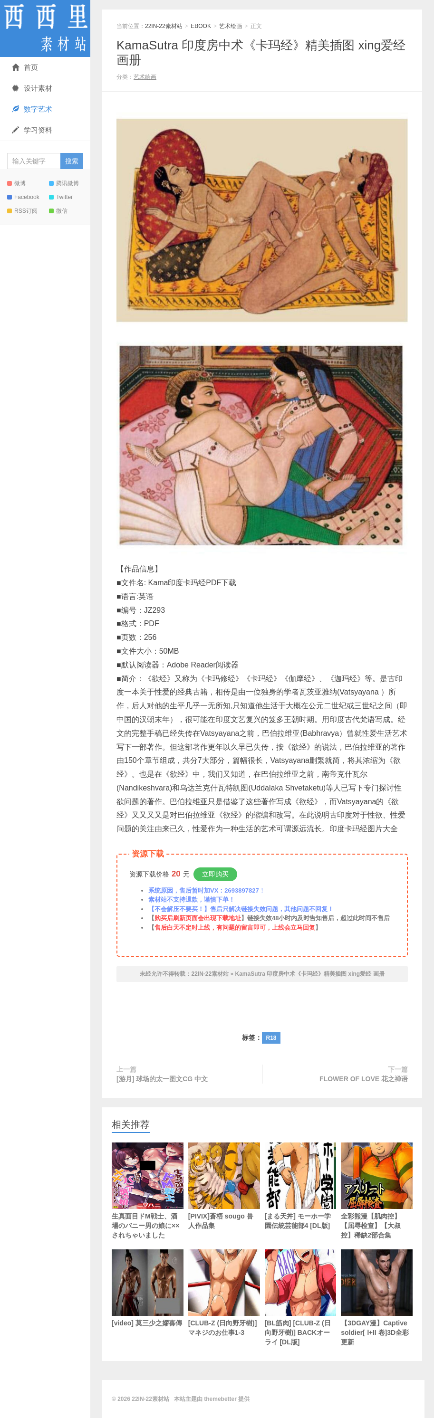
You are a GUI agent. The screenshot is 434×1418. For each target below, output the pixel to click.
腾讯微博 (64, 183)
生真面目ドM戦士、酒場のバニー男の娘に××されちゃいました (147, 1190)
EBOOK (201, 26)
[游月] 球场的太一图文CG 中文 (162, 1079)
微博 (16, 183)
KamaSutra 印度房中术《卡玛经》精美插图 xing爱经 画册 (310, 974)
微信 (58, 211)
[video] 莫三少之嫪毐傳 (147, 1288)
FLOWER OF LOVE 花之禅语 (363, 1079)
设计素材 (32, 88)
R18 (271, 1038)
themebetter (220, 1399)
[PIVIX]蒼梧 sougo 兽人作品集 (224, 1185)
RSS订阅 (22, 211)
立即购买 (215, 874)
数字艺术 (32, 109)
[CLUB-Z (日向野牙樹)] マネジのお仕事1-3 (224, 1292)
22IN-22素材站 (45, 28)
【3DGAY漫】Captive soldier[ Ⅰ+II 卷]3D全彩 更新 (377, 1297)
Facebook (23, 197)
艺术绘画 (230, 26)
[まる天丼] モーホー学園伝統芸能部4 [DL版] (301, 1185)
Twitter (61, 197)
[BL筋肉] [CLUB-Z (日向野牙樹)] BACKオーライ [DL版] (301, 1297)
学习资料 (32, 130)
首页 (25, 67)
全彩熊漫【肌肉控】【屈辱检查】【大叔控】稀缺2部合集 (377, 1190)
